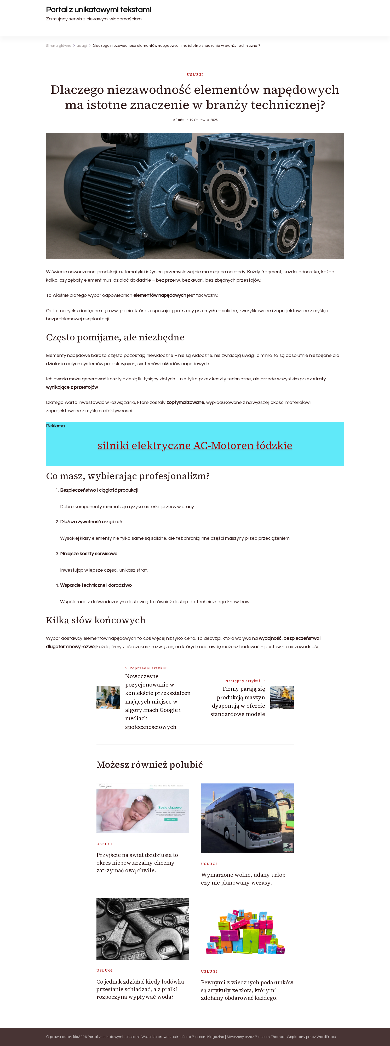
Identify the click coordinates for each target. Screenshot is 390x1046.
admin (179, 119)
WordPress (326, 1037)
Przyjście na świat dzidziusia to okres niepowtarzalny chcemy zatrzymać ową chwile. (137, 862)
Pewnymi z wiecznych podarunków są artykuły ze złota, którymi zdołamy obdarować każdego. (247, 990)
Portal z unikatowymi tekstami (98, 10)
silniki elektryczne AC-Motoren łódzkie (195, 445)
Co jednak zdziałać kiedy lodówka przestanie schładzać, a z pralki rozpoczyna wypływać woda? (140, 989)
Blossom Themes (270, 1037)
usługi (195, 74)
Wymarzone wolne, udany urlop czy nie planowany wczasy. (243, 878)
